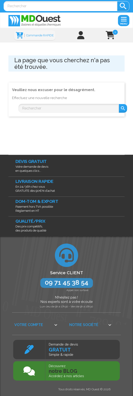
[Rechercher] (60, 6)
